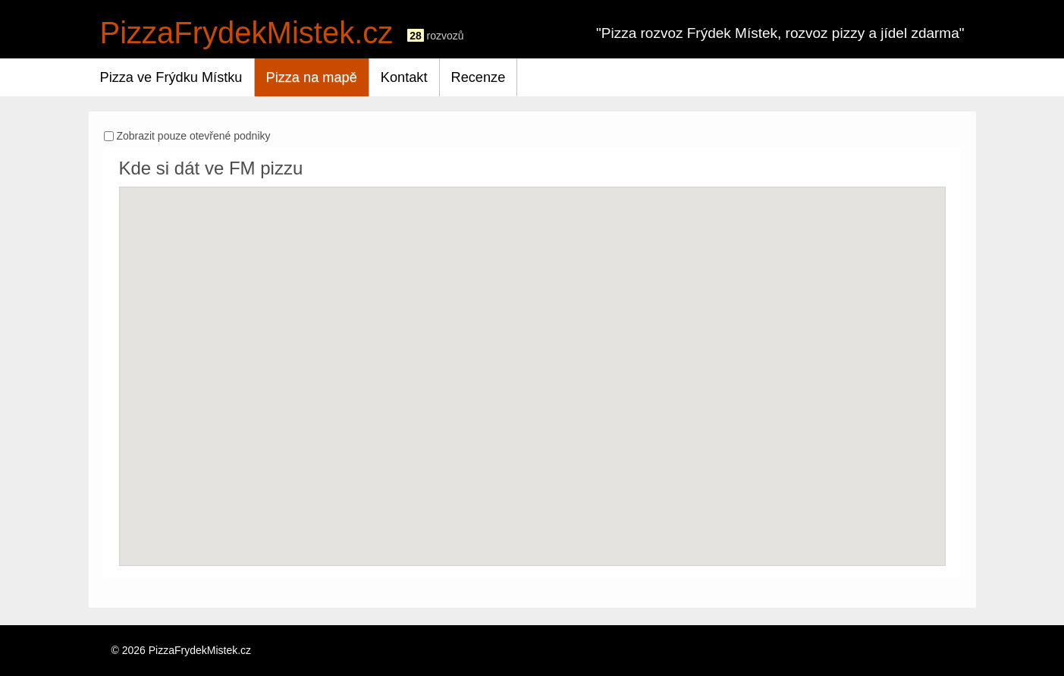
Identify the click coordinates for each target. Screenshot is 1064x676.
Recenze (478, 77)
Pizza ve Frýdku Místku (171, 77)
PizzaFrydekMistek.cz (247, 32)
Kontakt (404, 77)
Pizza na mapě (311, 77)
